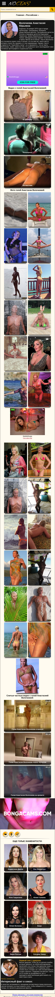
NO (19, 3)
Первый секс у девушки (30, 960)
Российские (31, 15)
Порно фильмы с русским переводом (27, 995)
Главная (20, 15)
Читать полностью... (8, 979)
